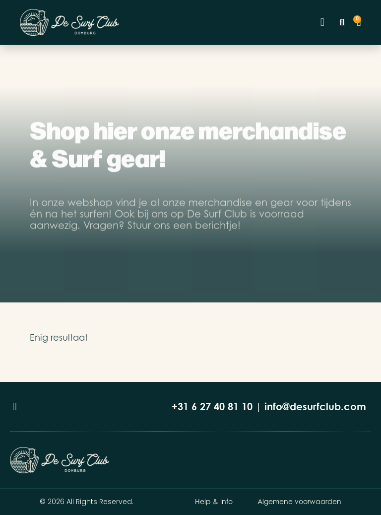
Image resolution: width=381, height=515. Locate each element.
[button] (322, 22)
